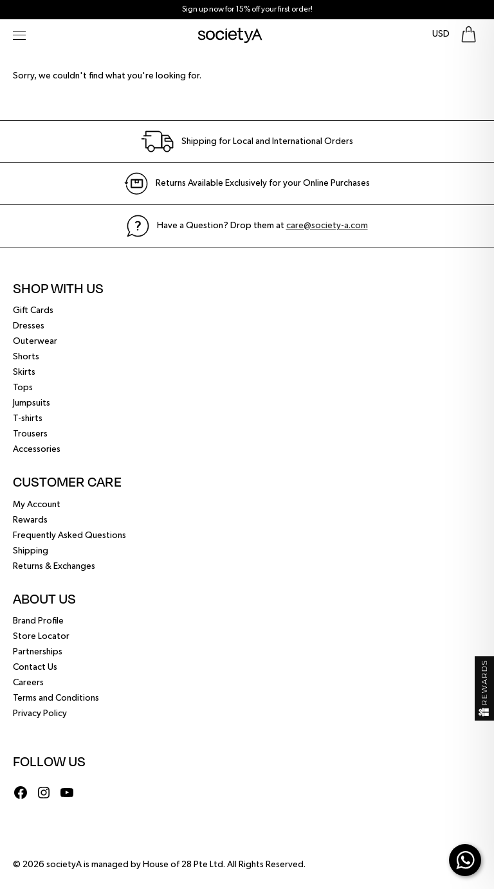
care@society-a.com (327, 225)
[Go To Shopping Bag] (468, 34)
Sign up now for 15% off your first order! (247, 9)
